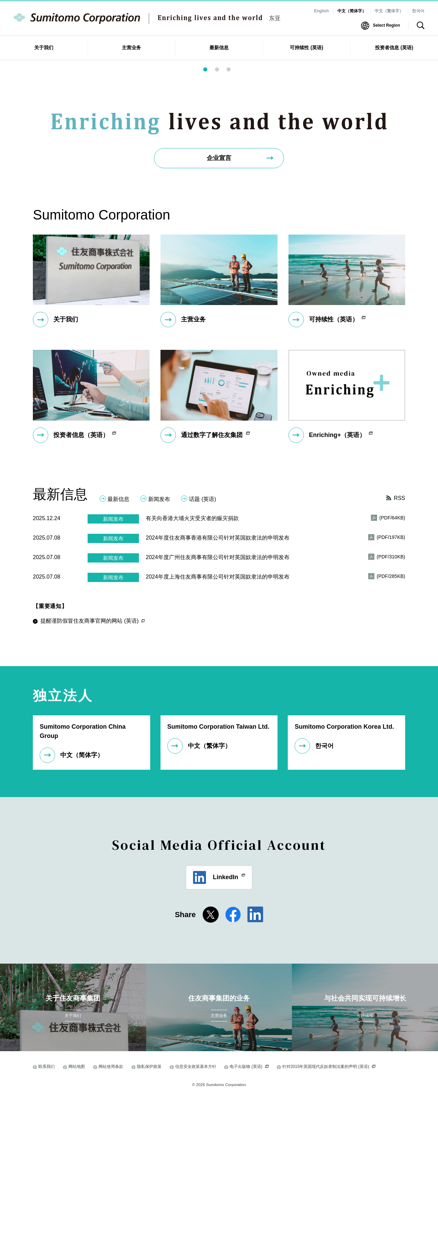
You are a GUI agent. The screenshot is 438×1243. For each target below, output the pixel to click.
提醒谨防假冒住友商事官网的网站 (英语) (92, 763)
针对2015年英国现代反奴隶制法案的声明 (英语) (328, 1209)
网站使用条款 (111, 1209)
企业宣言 (219, 300)
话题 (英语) (202, 642)
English (321, 11)
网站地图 (76, 1209)
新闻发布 (159, 642)
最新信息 (118, 642)
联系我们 (46, 1209)
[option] (219, 125)
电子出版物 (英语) (249, 1209)
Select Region (386, 25)
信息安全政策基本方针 (195, 1209)
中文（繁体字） (389, 11)
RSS (399, 641)
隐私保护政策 (149, 1209)
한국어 (418, 11)
